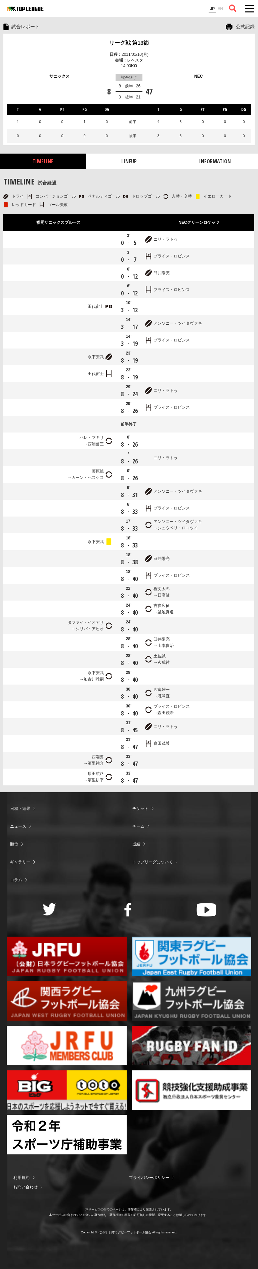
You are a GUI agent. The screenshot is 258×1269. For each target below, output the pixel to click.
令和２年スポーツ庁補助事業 (67, 1134)
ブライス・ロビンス (172, 256)
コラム (16, 879)
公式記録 (245, 26)
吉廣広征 (162, 605)
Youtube (206, 909)
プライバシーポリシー (149, 1177)
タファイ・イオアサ (86, 622)
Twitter (49, 909)
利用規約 (21, 1177)
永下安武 (96, 357)
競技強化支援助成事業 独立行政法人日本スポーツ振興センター (192, 1090)
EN (220, 8)
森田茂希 (166, 712)
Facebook (127, 909)
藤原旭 (98, 471)
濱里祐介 (96, 763)
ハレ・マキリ (92, 437)
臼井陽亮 (162, 273)
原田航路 (96, 773)
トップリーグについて (152, 862)
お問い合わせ (25, 1187)
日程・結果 (20, 808)
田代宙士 (96, 306)
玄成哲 (164, 662)
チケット (140, 808)
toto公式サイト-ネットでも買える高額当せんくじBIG (67, 1090)
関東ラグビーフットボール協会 (192, 956)
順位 (14, 844)
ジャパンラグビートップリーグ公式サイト (25, 8)
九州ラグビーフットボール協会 (192, 1001)
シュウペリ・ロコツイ (178, 528)
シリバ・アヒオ (90, 628)
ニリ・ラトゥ (166, 239)
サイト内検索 (232, 8)
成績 (136, 844)
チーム (138, 826)
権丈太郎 (162, 588)
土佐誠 (160, 656)
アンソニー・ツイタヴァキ (178, 323)
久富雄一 (162, 689)
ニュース (18, 826)
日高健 (164, 595)
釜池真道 (166, 612)
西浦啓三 (96, 444)
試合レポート (25, 26)
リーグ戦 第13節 (129, 43)
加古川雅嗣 (94, 679)
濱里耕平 (96, 780)
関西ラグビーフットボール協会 (67, 1001)
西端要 (98, 756)
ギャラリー (20, 862)
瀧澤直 (164, 696)
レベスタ (135, 60)
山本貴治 (166, 645)
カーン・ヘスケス (88, 477)
